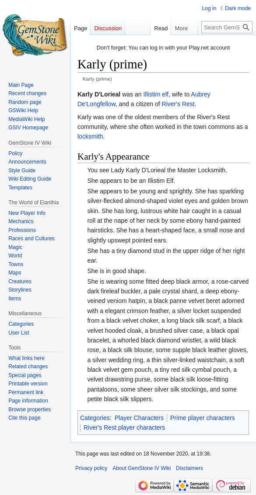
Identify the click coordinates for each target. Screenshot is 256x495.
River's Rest (178, 103)
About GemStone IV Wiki (141, 468)
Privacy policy (91, 468)
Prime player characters (202, 417)
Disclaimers (189, 468)
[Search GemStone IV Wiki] (226, 27)
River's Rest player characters (124, 427)
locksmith (90, 136)
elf (165, 94)
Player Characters (139, 417)
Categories (95, 417)
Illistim (151, 94)
